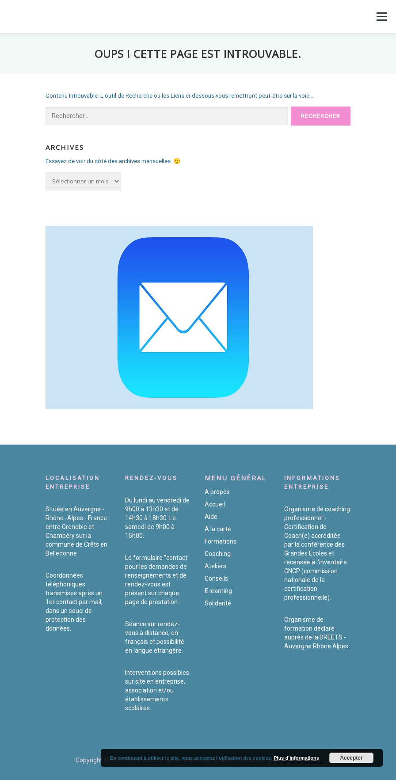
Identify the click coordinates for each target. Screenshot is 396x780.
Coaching (218, 553)
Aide (211, 516)
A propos (217, 491)
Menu (381, 16)
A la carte (218, 529)
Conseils (216, 578)
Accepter (351, 758)
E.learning (218, 590)
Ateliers (215, 566)
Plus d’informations (296, 758)
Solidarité (218, 603)
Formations (220, 541)
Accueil (215, 504)
